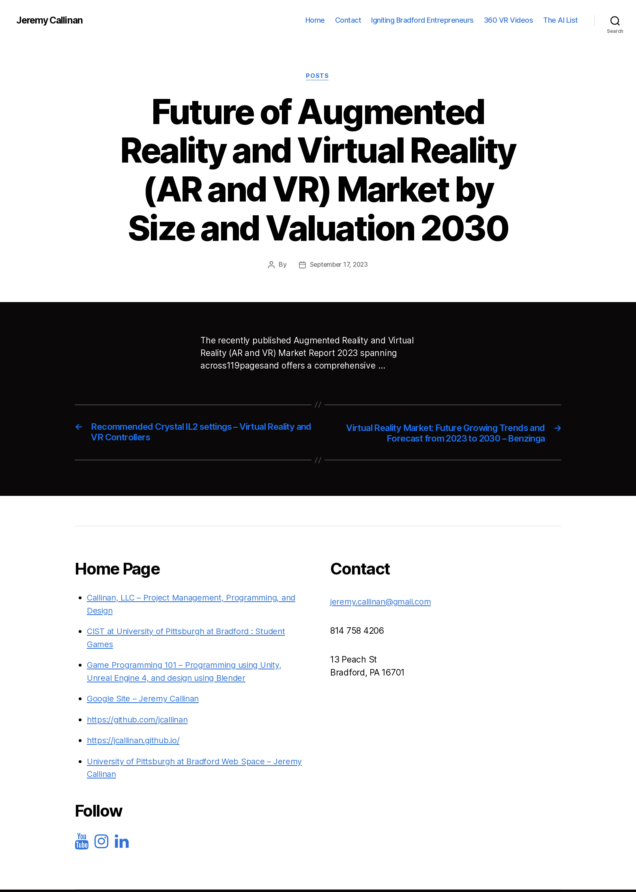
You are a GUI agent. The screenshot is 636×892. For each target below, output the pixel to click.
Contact (348, 20)
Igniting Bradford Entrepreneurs (422, 20)
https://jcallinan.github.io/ (136, 742)
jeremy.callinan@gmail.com (384, 603)
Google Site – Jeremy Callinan (145, 700)
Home (315, 20)
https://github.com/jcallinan (140, 721)
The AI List (560, 20)
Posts (318, 76)
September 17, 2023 (339, 265)
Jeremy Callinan (51, 20)
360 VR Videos (508, 20)
